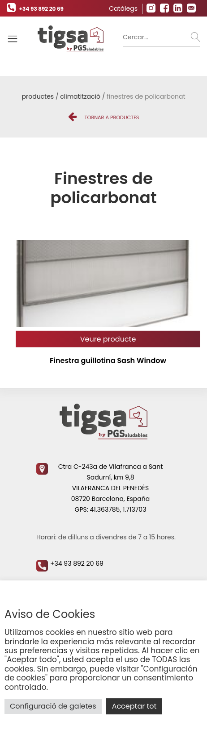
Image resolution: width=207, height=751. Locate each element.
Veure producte (108, 339)
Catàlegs (123, 8)
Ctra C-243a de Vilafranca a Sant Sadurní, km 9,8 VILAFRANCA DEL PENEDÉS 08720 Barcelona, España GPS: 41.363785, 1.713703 (99, 487)
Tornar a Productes (103, 117)
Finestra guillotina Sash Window (108, 360)
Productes (38, 96)
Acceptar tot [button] (134, 706)
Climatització (80, 96)
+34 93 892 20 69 (35, 9)
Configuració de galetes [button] (53, 706)
